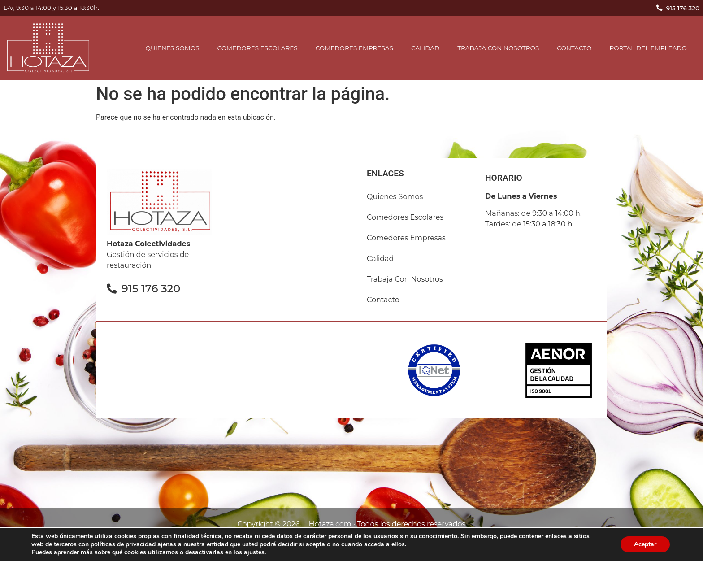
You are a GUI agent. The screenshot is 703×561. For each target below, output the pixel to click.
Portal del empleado (648, 48)
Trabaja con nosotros (498, 48)
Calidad (425, 48)
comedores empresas (354, 48)
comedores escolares (257, 48)
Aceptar (645, 544)
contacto (574, 48)
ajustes (254, 552)
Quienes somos (173, 48)
